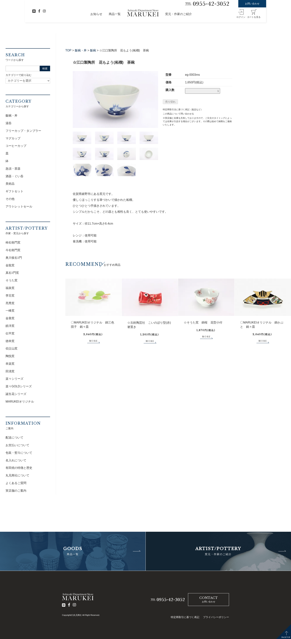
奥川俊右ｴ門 (14, 257)
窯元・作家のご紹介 (178, 14)
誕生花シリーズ (16, 394)
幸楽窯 (10, 363)
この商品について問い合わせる (178, 113)
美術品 (10, 183)
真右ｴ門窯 (12, 272)
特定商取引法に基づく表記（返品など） (183, 109)
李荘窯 (10, 295)
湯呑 (9, 123)
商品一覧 (115, 14)
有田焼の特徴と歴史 (19, 467)
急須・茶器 (13, 168)
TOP (68, 50)
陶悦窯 (10, 356)
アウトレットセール (19, 206)
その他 (10, 198)
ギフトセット (14, 191)
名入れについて (16, 460)
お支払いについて (17, 445)
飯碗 (93, 50)
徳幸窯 (10, 341)
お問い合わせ (252, 3)
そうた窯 (11, 280)
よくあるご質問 (16, 483)
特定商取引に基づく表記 (185, 617)
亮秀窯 (10, 303)
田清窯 (10, 371)
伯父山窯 (11, 348)
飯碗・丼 (81, 50)
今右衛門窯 (13, 250)
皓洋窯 (10, 325)
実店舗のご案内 (16, 490)
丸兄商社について (17, 475)
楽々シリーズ (14, 378)
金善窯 (10, 318)
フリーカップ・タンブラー (23, 130)
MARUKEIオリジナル (20, 401)
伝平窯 (10, 333)
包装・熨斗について (19, 452)
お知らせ (96, 14)
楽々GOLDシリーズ (19, 386)
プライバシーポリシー (216, 617)
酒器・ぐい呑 (14, 176)
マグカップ (13, 138)
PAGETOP (286, 637)
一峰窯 (10, 310)
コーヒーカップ (16, 145)
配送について (14, 437)
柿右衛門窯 (13, 242)
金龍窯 (10, 265)
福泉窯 (10, 288)
